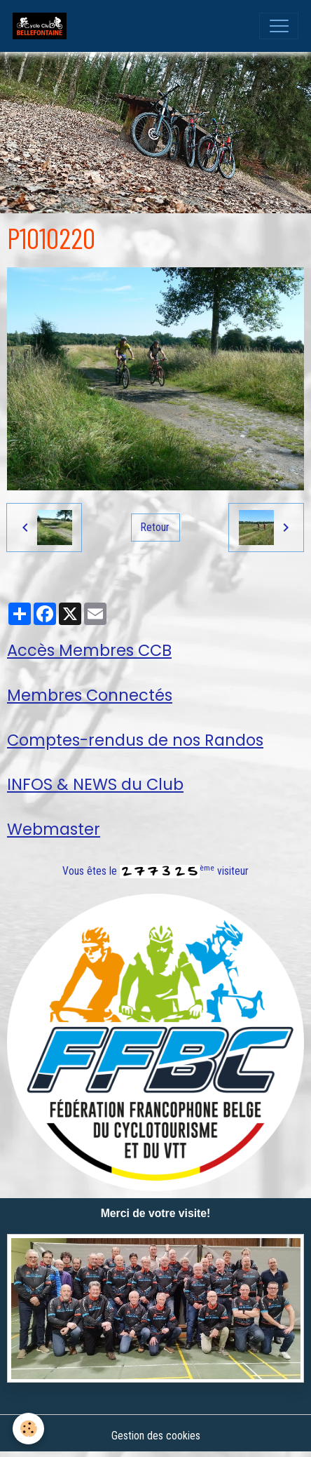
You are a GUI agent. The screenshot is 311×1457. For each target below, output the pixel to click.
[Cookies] (28, 1428)
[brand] (43, 26)
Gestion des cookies (155, 1435)
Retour (155, 527)
